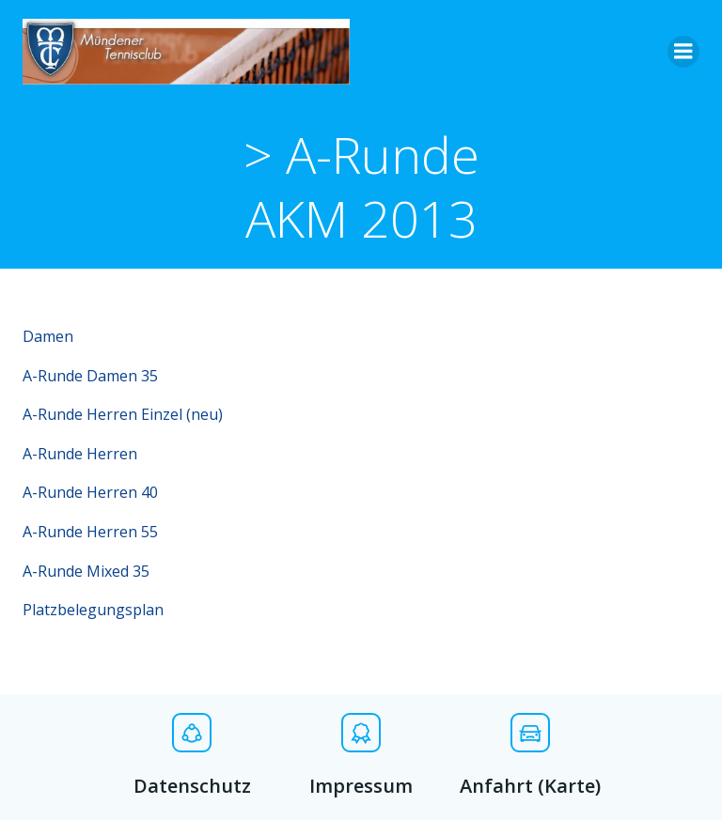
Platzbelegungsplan (93, 609)
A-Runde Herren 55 (90, 531)
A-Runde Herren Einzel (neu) (123, 414)
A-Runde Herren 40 (90, 492)
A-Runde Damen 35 (90, 375)
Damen (48, 336)
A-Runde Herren (80, 453)
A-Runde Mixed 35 (86, 571)
